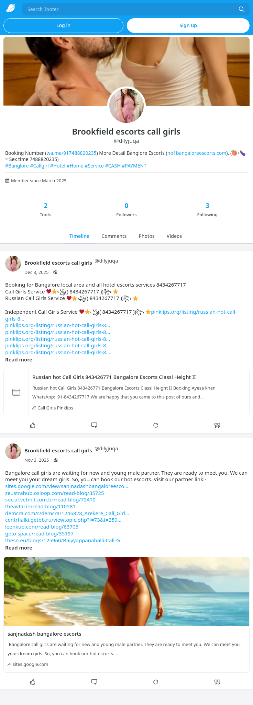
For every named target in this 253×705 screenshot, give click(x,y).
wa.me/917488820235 (72, 153)
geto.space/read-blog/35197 (39, 533)
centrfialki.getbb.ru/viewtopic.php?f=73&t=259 (63, 519)
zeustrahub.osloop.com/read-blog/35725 (54, 492)
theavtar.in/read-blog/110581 (40, 506)
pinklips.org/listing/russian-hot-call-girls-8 (57, 325)
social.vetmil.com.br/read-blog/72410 (50, 499)
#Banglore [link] (17, 165)
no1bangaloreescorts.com (197, 153)
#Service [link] (94, 165)
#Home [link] (75, 165)
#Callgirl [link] (39, 165)
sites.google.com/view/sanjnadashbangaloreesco (66, 486)
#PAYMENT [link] (134, 165)
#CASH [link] (113, 165)
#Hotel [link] (57, 165)
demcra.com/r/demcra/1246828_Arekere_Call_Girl (67, 513)
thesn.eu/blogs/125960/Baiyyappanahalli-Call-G (64, 540)
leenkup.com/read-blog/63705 (41, 526)
